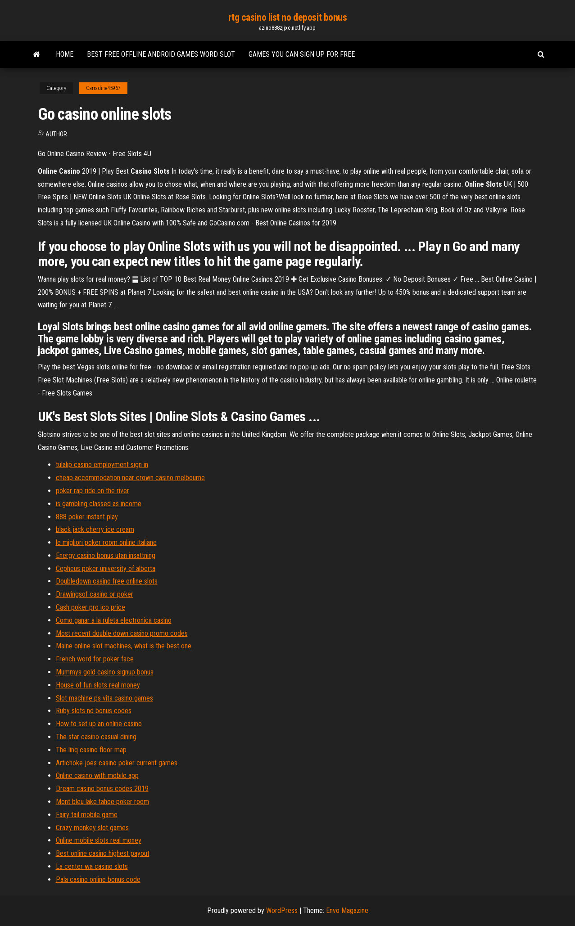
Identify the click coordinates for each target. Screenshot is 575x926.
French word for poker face (95, 659)
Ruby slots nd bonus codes (93, 710)
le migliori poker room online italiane (106, 542)
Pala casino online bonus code (98, 879)
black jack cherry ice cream (95, 529)
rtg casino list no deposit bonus (287, 17)
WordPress (282, 910)
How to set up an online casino (99, 723)
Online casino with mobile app (97, 775)
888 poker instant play (87, 516)
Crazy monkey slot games (92, 827)
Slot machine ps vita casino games (104, 698)
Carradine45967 (103, 88)
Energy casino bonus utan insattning (105, 555)
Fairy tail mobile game (87, 814)
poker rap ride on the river (92, 490)
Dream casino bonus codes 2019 (102, 788)
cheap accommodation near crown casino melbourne (130, 477)
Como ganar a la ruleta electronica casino (114, 620)
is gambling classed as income (98, 503)
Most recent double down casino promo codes (122, 633)
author (56, 134)
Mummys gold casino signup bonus (105, 672)
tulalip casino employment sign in (102, 464)
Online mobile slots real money (98, 840)
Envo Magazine (347, 910)
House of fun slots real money (98, 685)
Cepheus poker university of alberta (105, 568)
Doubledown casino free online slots (107, 581)
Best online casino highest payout (102, 853)
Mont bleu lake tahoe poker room (102, 801)
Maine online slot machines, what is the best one (123, 646)
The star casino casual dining (96, 737)
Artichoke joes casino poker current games (116, 763)
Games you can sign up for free (302, 54)
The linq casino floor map (91, 750)
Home (64, 54)
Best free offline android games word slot (161, 54)
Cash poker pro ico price (90, 607)
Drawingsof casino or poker (94, 594)
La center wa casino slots (92, 866)
